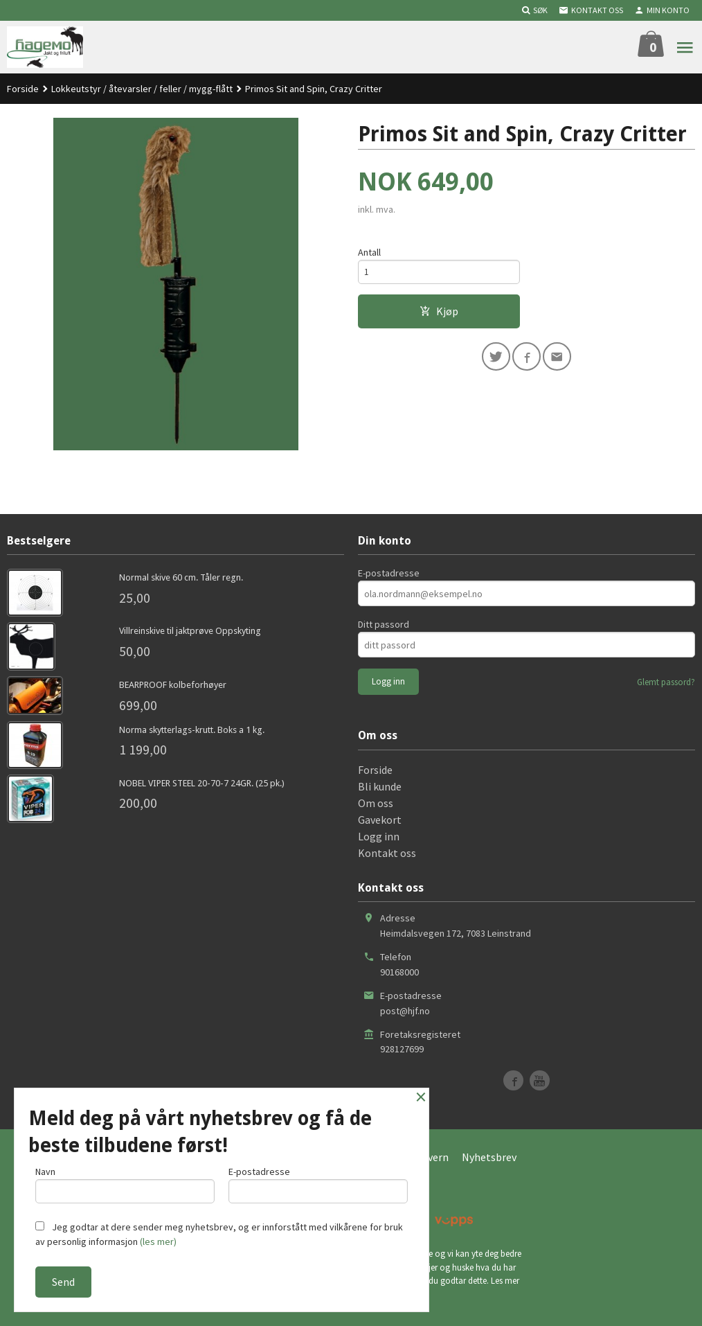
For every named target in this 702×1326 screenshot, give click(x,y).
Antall (369, 252)
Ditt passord (383, 624)
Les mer (505, 1281)
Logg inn (378, 836)
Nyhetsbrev (489, 1157)
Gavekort (380, 819)
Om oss (375, 803)
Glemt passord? (666, 682)
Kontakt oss (387, 853)
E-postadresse (389, 573)
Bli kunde (380, 786)
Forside (23, 88)
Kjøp (439, 313)
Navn (125, 1183)
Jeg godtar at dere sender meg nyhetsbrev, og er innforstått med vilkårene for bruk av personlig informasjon (219, 1234)
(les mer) (158, 1241)
